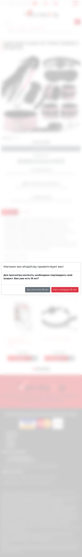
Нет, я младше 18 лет (65, 289)
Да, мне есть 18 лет (37, 289)
